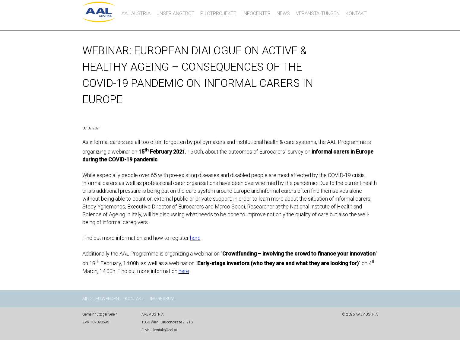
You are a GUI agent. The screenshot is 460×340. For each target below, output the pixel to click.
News (283, 13)
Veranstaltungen (318, 13)
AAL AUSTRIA (136, 13)
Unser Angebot (175, 13)
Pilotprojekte (218, 13)
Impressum (162, 298)
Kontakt (356, 13)
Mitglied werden (100, 298)
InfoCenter (256, 13)
